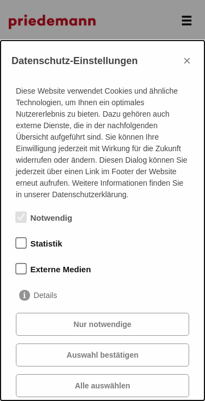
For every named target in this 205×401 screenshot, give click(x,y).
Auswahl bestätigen (102, 355)
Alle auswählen (102, 385)
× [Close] (187, 60)
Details (45, 295)
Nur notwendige (103, 324)
